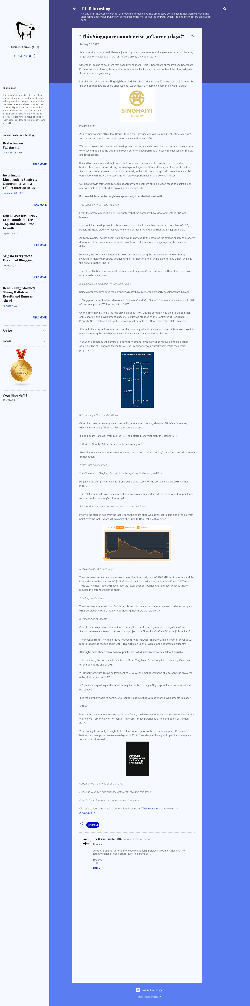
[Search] (225, 9)
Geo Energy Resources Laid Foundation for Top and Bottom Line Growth (20, 222)
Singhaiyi (93, 824)
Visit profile (24, 56)
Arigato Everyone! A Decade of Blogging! (18, 258)
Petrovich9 (157, 997)
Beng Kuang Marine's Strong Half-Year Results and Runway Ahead (19, 294)
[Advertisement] (216, 80)
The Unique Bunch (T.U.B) (107, 839)
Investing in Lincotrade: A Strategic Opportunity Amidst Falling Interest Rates (20, 181)
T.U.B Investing (96, 8)
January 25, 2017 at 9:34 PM (136, 839)
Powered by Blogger (150, 990)
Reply (96, 868)
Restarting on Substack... (13, 145)
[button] (193, 35)
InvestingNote (87, 812)
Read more (40, 164)
